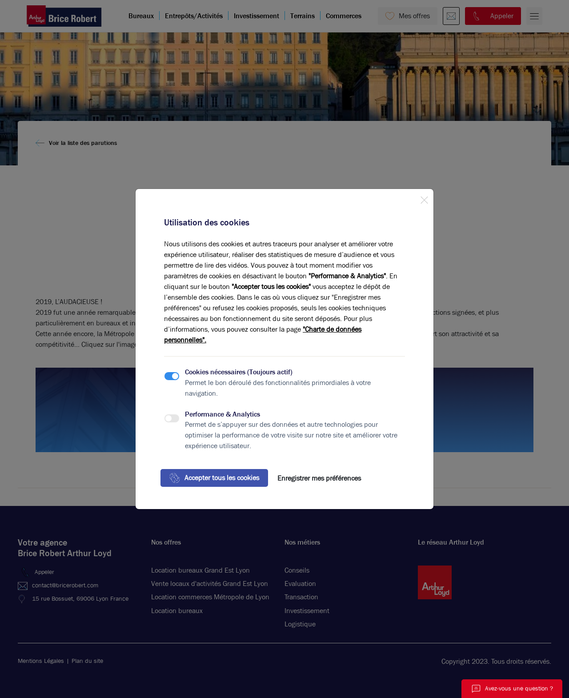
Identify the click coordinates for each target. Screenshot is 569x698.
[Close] (424, 198)
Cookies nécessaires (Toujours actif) (239, 372)
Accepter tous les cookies (214, 478)
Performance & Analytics (222, 414)
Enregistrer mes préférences (319, 478)
